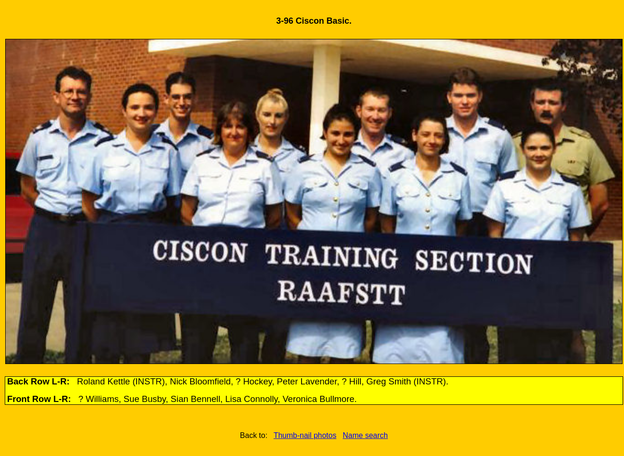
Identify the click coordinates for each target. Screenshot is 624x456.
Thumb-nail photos (305, 435)
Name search (365, 435)
